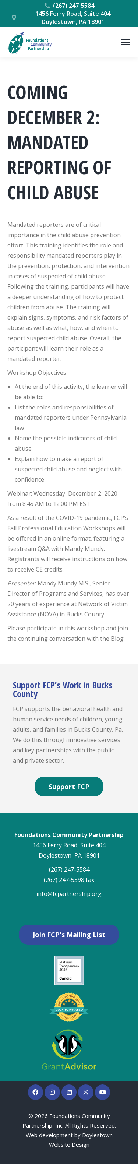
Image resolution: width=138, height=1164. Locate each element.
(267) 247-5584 (69, 5)
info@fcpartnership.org (69, 894)
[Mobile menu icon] (126, 42)
